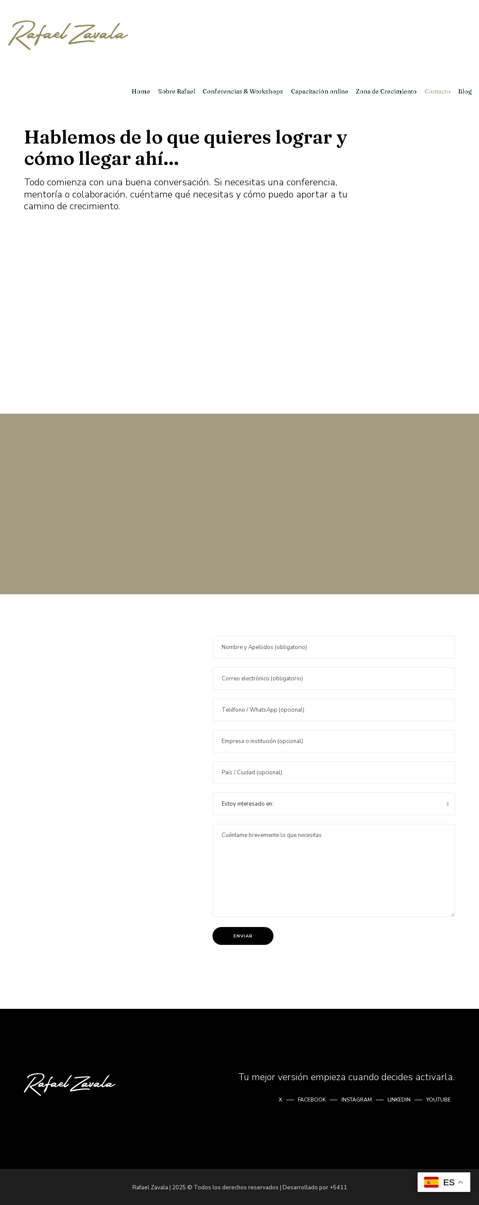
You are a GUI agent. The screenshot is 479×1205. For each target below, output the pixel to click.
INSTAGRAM (356, 1098)
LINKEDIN (399, 1098)
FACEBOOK (312, 1098)
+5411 (338, 1186)
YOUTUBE (438, 1098)
